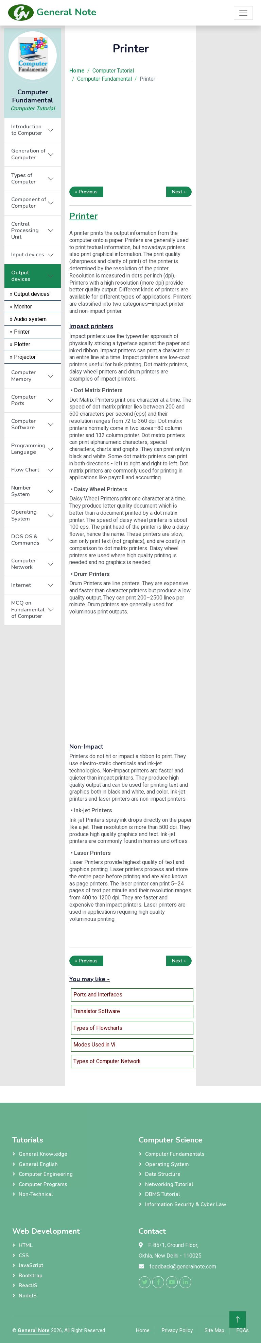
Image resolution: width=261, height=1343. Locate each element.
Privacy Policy (177, 1330)
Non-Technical (36, 1194)
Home (143, 1330)
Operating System (24, 515)
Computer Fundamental (104, 79)
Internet (21, 585)
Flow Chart (25, 470)
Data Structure (162, 1174)
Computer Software (23, 424)
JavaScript (31, 1265)
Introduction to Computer (26, 130)
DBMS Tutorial (162, 1194)
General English (38, 1164)
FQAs (242, 1330)
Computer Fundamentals (175, 1154)
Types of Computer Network (107, 1061)
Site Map (214, 1330)
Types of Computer (23, 179)
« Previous (86, 192)
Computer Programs (43, 1184)
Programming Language (28, 449)
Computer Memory (23, 376)
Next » (179, 192)
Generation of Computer (28, 154)
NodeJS (28, 1295)
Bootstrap (30, 1275)
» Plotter (20, 344)
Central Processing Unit (25, 230)
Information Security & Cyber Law (185, 1204)
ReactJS (28, 1285)
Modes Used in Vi (94, 1045)
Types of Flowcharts (97, 1028)
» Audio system (28, 319)
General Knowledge (43, 1154)
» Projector (23, 357)
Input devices (27, 254)
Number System (21, 491)
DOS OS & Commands (25, 540)
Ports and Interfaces (97, 995)
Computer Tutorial (33, 109)
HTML (26, 1245)
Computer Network (23, 564)
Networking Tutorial (169, 1184)
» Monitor (21, 307)
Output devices (20, 276)
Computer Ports (23, 400)
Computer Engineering (46, 1174)
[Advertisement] (32, 727)
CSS (24, 1255)
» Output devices (30, 294)
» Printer (20, 332)
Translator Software (96, 1011)
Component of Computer (28, 203)
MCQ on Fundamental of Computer (28, 609)
